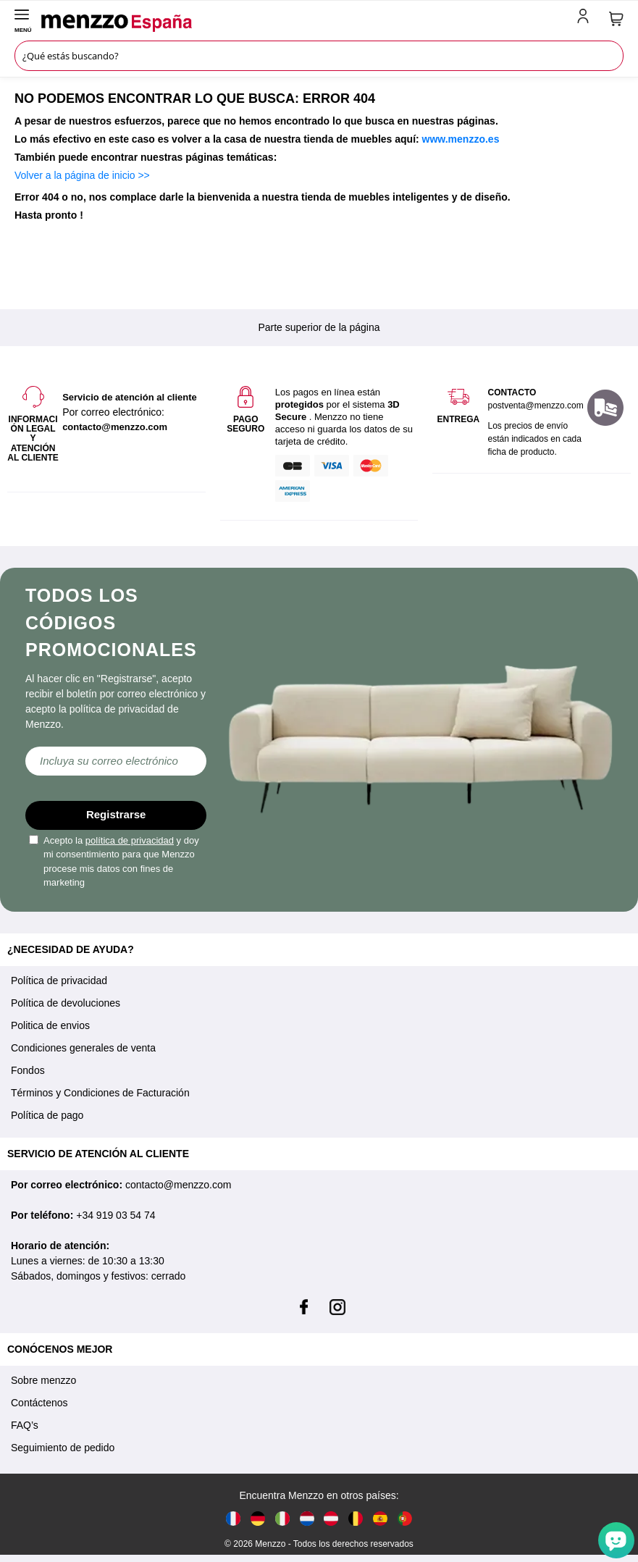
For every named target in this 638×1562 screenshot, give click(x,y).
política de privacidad (129, 840)
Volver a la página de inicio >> (82, 175)
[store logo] (306, 23)
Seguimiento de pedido (62, 1447)
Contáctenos (39, 1402)
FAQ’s (24, 1425)
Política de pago (47, 1115)
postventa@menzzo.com (535, 405)
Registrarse (116, 814)
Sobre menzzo (43, 1380)
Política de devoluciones (65, 1003)
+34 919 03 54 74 (115, 1215)
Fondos (28, 1070)
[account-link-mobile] (586, 19)
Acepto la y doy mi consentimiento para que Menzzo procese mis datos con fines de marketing (114, 862)
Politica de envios (50, 1025)
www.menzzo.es (461, 139)
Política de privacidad (59, 980)
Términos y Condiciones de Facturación (100, 1093)
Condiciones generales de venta (83, 1048)
